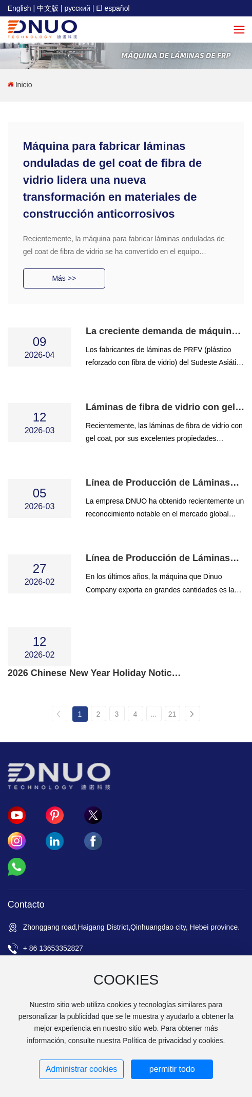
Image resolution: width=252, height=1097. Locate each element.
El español (112, 8)
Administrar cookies (82, 1069)
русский (77, 8)
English (19, 8)
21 (172, 714)
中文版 (48, 8)
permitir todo (172, 1069)
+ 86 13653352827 (53, 948)
